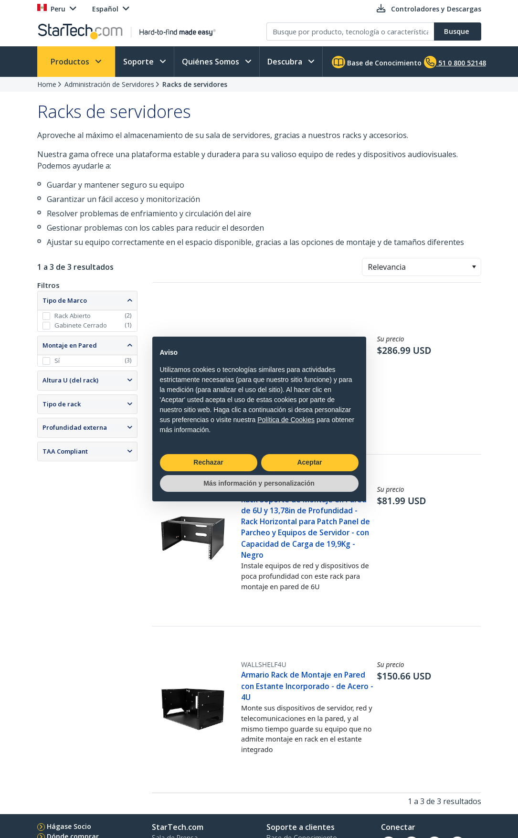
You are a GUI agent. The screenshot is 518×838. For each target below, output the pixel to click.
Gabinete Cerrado (80, 325)
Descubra (285, 61)
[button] (474, 267)
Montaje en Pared (69, 345)
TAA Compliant (65, 451)
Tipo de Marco (64, 300)
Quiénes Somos (211, 61)
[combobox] (421, 267)
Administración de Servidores (109, 84)
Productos (71, 61)
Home (46, 84)
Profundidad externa (74, 427)
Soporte (139, 61)
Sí (57, 360)
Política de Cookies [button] (286, 420)
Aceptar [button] (309, 462)
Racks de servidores (194, 84)
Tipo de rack (61, 404)
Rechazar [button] (208, 462)
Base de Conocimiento (377, 62)
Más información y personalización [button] (259, 483)
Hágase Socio (69, 826)
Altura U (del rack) (70, 380)
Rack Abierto (72, 315)
